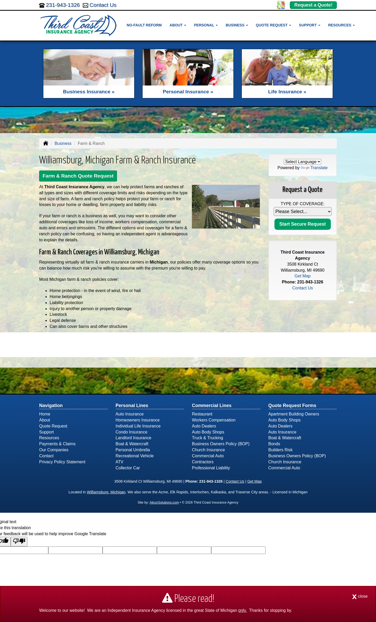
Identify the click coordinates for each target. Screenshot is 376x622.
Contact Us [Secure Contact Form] (302, 288)
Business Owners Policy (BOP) (221, 444)
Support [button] (309, 25)
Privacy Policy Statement (62, 462)
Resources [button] (341, 25)
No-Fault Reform (144, 25)
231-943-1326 (63, 5)
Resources (49, 438)
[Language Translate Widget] (302, 161)
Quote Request (53, 426)
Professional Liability (211, 468)
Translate (314, 168)
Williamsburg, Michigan (106, 492)
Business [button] (237, 25)
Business (63, 143)
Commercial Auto (208, 456)
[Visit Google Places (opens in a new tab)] (281, 4)
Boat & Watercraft (132, 444)
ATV (120, 462)
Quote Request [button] (273, 25)
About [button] (177, 25)
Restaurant (202, 414)
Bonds (274, 444)
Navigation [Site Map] (51, 405)
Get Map (302, 276)
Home (44, 414)
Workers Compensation (214, 420)
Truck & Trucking (207, 438)
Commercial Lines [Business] (212, 405)
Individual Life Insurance (138, 426)
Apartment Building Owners (293, 414)
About (44, 420)
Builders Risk (280, 450)
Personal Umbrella (133, 450)
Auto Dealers (204, 426)
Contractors (203, 462)
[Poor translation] (19, 541)
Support (46, 432)
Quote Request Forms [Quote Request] (292, 405)
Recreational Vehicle (135, 456)
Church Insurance (208, 450)
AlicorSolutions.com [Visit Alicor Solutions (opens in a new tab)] (164, 502)
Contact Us (103, 5)
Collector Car (128, 468)
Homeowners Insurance (138, 420)
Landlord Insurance (133, 438)
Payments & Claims (57, 444)
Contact (46, 456)
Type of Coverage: (303, 204)
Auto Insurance (130, 414)
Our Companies (53, 450)
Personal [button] (206, 25)
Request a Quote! (313, 5)
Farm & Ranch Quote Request (78, 176)
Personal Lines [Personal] (132, 405)
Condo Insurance (132, 432)
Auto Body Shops (208, 432)
